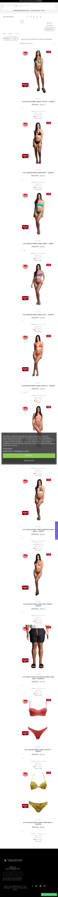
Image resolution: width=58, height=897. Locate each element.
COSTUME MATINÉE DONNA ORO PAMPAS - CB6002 (38, 605)
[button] (53, 891)
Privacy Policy (7, 448)
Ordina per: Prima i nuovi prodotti (28, 43)
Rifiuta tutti (29, 460)
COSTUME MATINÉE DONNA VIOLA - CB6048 (38, 315)
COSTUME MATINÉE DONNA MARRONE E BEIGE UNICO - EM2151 (38, 530)
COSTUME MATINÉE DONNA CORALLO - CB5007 (38, 751)
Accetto (28, 455)
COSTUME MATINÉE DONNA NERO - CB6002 (38, 173)
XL (22, 758)
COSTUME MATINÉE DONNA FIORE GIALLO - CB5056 (38, 823)
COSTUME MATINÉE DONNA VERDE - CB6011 (38, 244)
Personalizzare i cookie (21, 451)
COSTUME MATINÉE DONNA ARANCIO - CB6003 (38, 386)
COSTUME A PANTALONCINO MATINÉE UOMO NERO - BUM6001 (38, 678)
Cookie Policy (7, 451)
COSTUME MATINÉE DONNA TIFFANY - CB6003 (38, 102)
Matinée (38, 98)
